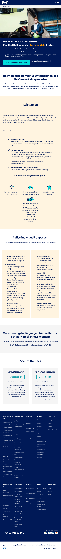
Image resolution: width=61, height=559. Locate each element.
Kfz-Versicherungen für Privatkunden (8, 452)
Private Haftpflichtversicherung (19, 475)
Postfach (50, 433)
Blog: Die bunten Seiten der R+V (18, 501)
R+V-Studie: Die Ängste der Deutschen (18, 507)
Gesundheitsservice (41, 447)
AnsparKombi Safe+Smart (17, 427)
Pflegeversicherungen (8, 466)
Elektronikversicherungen (8, 442)
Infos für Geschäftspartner (30, 508)
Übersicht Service (41, 426)
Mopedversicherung (19, 464)
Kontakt (39, 429)
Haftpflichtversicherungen (8, 447)
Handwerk (5, 514)
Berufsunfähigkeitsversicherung (19, 440)
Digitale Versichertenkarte (41, 443)
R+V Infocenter (18, 498)
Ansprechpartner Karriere (41, 511)
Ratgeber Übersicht (30, 426)
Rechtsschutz (6, 6)
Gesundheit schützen (28, 430)
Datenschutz (51, 551)
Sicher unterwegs (30, 434)
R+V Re (50, 501)
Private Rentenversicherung (7, 472)
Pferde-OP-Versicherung (17, 469)
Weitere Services (41, 455)
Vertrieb (39, 504)
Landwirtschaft (6, 518)
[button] (55, 2)
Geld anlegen (29, 444)
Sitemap (55, 555)
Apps (38, 439)
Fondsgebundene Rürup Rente (18, 445)
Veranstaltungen (41, 507)
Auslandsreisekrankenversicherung (19, 432)
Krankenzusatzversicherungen (8, 462)
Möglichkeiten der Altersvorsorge (7, 429)
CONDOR (50, 494)
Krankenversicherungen (7, 457)
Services (50, 429)
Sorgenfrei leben (30, 441)
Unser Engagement (30, 504)
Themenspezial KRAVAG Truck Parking (18, 525)
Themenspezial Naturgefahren (18, 513)
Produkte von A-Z (7, 526)
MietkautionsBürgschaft (19, 459)
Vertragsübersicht (52, 426)
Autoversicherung (18, 436)
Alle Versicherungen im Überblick (19, 482)
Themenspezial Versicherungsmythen (19, 519)
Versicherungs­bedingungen (40, 459)
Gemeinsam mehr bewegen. (7, 522)
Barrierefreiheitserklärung (37, 551)
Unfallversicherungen (7, 481)
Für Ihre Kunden (7, 508)
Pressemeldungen (18, 494)
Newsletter (39, 463)
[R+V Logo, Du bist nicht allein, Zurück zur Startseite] (5, 2)
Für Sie (5, 505)
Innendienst (40, 501)
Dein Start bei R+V (41, 494)
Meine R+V (39, 433)
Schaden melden (41, 436)
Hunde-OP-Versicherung (17, 454)
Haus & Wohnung (7, 433)
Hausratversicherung (19, 450)
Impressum (46, 555)
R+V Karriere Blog (41, 515)
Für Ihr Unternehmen (6, 497)
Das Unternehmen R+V (30, 495)
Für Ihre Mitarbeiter (8, 501)
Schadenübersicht (52, 436)
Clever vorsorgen (30, 437)
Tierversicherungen (7, 477)
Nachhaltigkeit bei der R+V (30, 500)
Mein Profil (51, 439)
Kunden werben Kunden (41, 451)
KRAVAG (50, 498)
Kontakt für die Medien (18, 531)
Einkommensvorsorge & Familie (8, 437)
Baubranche (6, 511)
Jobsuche (39, 498)
